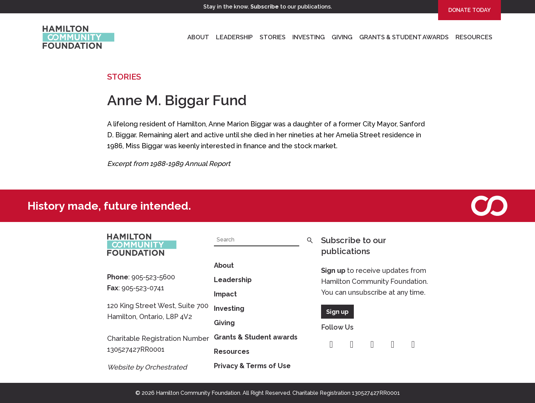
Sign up (333, 270)
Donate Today (469, 10)
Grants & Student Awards (404, 37)
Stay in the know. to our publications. (267, 6)
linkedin (413, 344)
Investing (308, 37)
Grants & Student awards (256, 337)
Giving (342, 37)
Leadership (234, 37)
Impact (225, 294)
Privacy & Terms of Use (252, 366)
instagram (352, 344)
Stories (273, 37)
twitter (372, 344)
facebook (331, 344)
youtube (393, 344)
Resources (474, 37)
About (198, 37)
